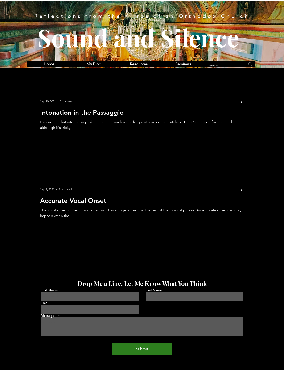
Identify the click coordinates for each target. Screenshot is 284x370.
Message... (49, 315)
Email (45, 303)
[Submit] (142, 349)
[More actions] (243, 101)
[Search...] (224, 65)
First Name (49, 290)
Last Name (154, 290)
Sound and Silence (138, 37)
